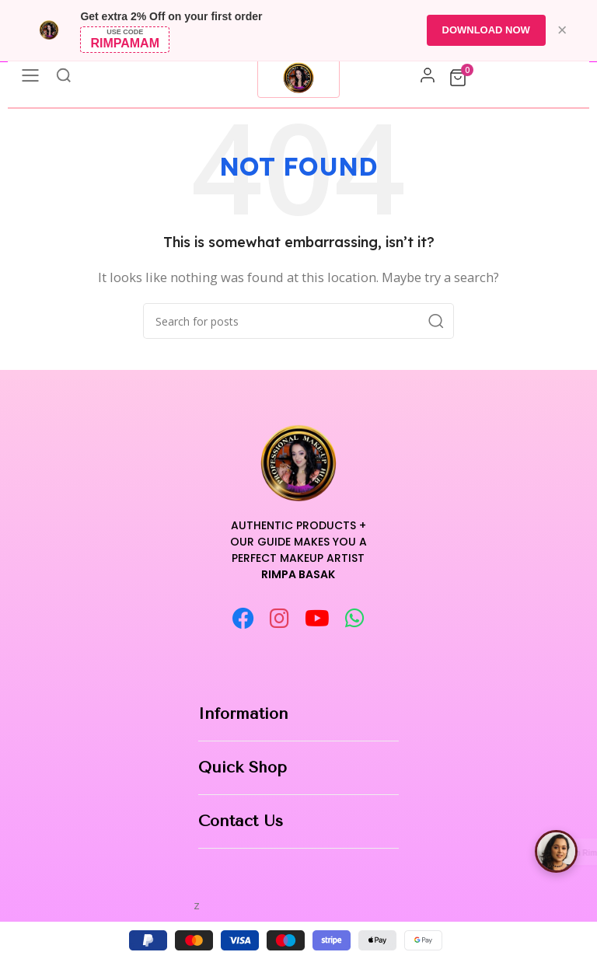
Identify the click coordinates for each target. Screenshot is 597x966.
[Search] (298, 321)
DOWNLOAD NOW (485, 30)
